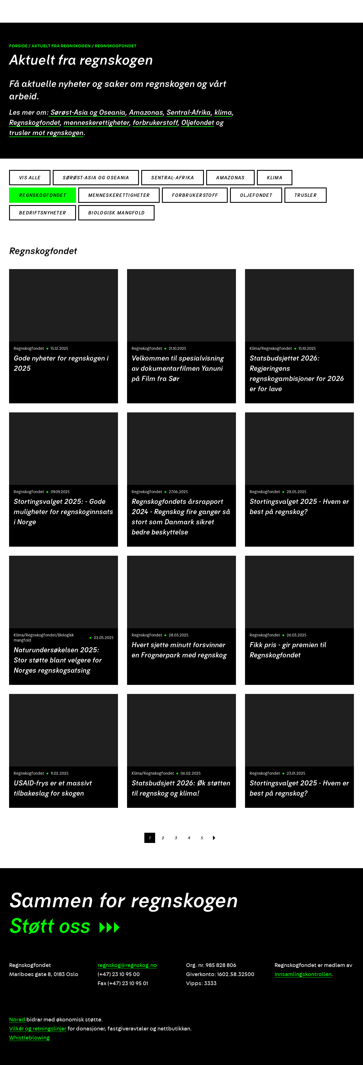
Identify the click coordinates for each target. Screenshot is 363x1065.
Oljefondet (197, 123)
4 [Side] (189, 838)
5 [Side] (202, 838)
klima (223, 112)
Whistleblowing (29, 1038)
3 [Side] (176, 838)
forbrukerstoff (155, 123)
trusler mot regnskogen (46, 133)
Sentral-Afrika (188, 112)
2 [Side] (163, 838)
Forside (18, 46)
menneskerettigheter (96, 123)
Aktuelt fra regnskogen (61, 46)
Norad (17, 1020)
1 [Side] (150, 838)
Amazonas (146, 112)
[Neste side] (214, 838)
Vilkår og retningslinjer (37, 1029)
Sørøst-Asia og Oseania (87, 112)
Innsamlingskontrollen (303, 974)
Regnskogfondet (34, 123)
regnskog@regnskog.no (127, 965)
